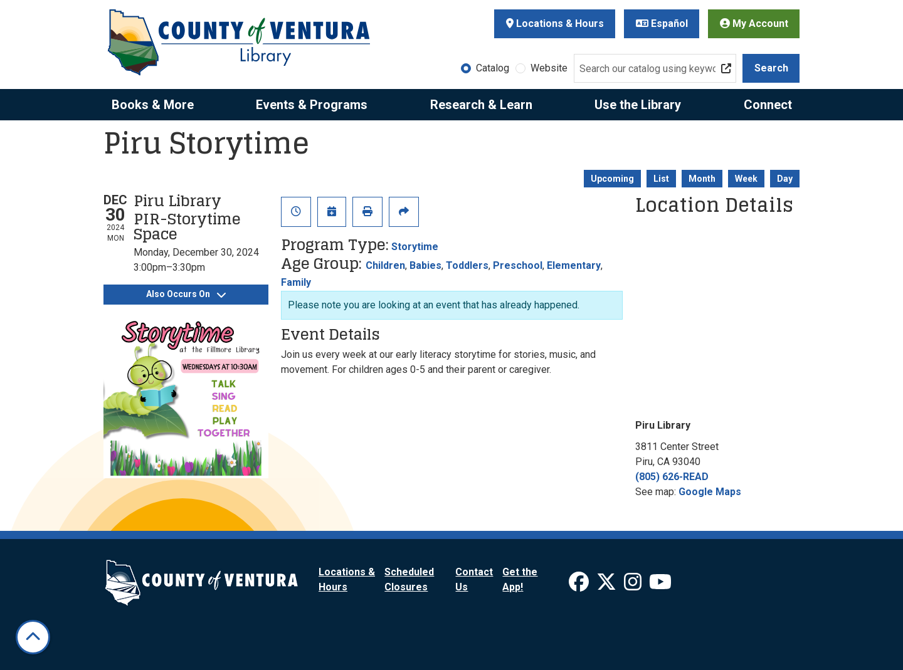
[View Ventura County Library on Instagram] (634, 586)
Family (296, 282)
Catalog (492, 68)
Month (702, 179)
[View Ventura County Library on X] (607, 586)
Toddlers (467, 265)
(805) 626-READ (672, 477)
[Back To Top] (33, 637)
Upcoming (612, 179)
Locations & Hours (555, 23)
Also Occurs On (186, 294)
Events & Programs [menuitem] (311, 104)
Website (549, 68)
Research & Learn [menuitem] (481, 104)
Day (785, 179)
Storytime (414, 247)
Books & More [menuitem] (153, 104)
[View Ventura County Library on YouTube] (660, 586)
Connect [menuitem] (768, 104)
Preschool (517, 265)
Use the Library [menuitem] (637, 104)
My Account (754, 23)
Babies (425, 265)
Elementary (574, 265)
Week (746, 179)
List (661, 179)
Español (662, 23)
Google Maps (710, 492)
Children (385, 265)
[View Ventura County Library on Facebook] (580, 586)
